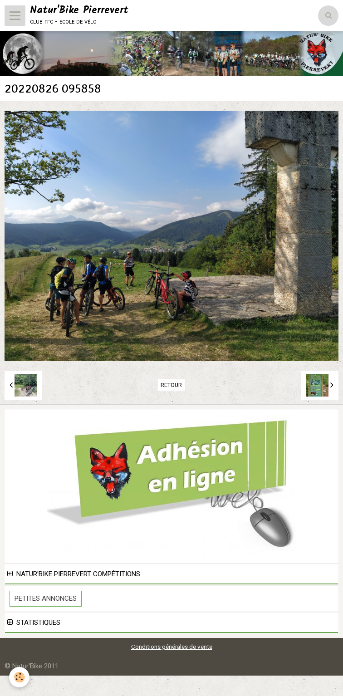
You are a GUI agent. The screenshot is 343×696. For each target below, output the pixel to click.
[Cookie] (19, 677)
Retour (171, 385)
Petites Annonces (46, 598)
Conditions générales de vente (171, 646)
